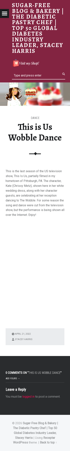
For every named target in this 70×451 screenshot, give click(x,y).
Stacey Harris (23, 339)
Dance (35, 118)
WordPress (20, 442)
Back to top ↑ (48, 442)
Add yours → (13, 378)
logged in (28, 396)
